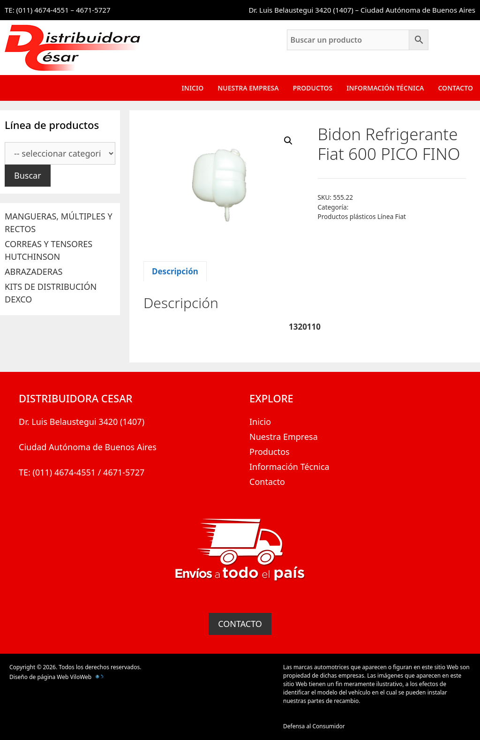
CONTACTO (240, 623)
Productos (313, 87)
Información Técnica (385, 87)
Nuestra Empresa (248, 87)
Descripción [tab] (175, 271)
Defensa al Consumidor (314, 726)
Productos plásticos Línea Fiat (362, 216)
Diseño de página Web (38, 677)
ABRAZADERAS (33, 271)
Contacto (455, 87)
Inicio (193, 87)
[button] (288, 140)
